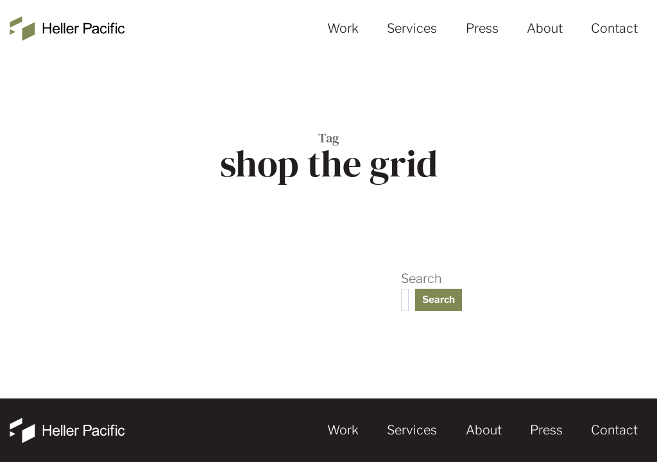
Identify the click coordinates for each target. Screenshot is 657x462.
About (545, 28)
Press (482, 28)
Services (412, 28)
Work (343, 28)
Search (421, 278)
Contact (614, 28)
